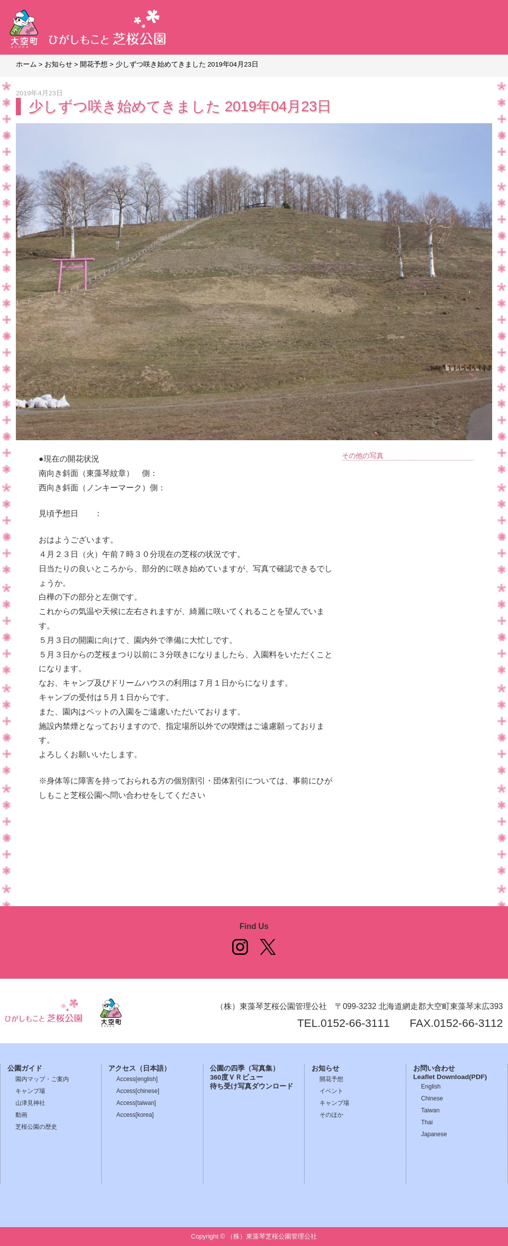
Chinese (432, 1098)
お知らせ (325, 1068)
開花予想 (331, 1079)
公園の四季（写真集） (244, 1068)
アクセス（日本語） (139, 1068)
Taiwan (430, 1110)
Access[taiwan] (136, 1102)
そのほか (331, 1114)
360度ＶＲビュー (236, 1077)
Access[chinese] (137, 1091)
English (431, 1086)
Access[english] (136, 1079)
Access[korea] (134, 1114)
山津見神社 (30, 1102)
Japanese (434, 1134)
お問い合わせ (434, 1068)
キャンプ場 (30, 1091)
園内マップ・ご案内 (42, 1079)
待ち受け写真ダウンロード (251, 1086)
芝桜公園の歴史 (36, 1126)
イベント (331, 1091)
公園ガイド (24, 1068)
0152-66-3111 (354, 1023)
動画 (21, 1114)
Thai (427, 1122)
